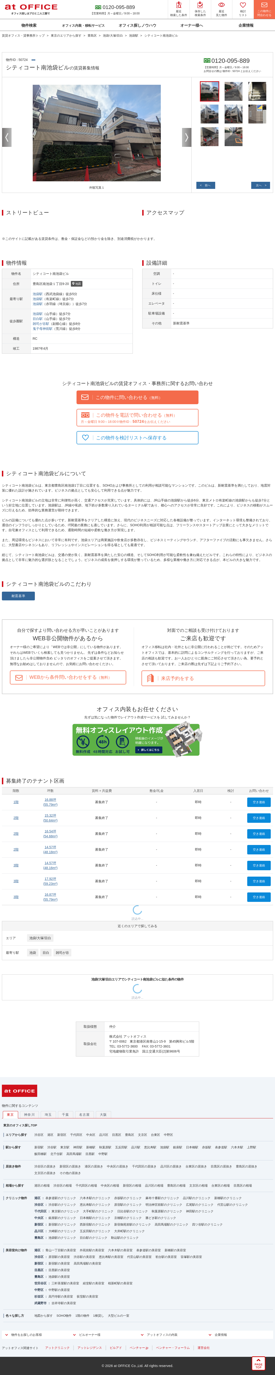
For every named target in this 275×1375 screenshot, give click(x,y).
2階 (16, 818)
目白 (46, 953)
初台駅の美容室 (166, 1257)
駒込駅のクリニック (125, 1237)
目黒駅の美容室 (59, 1270)
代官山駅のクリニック (232, 1204)
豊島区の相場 (176, 1185)
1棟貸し (98, 1315)
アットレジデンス (89, 1348)
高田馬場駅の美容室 (87, 1263)
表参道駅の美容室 (148, 1250)
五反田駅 (121, 1147)
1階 (16, 802)
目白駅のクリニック (93, 1237)
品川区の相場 (154, 1185)
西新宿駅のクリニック (95, 1224)
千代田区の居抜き (144, 1166)
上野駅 (251, 1147)
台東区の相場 (220, 1185)
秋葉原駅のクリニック (167, 1211)
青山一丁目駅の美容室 (60, 1250)
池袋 (32, 953)
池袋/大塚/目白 (40, 938)
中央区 (90, 1135)
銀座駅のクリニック (62, 1218)
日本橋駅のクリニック (95, 1218)
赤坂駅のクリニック (128, 1198)
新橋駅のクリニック (228, 1198)
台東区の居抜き (196, 1166)
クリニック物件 (16, 1198)
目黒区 (116, 1135)
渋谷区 (39, 1135)
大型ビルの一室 (118, 1315)
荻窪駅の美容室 (87, 1296)
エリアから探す (16, 1135)
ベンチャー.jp (139, 1348)
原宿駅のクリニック (128, 1204)
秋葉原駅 (105, 1147)
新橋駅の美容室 (175, 1250)
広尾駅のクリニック (200, 1204)
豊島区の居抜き (246, 1166)
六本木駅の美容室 (120, 1250)
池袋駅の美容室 (59, 1276)
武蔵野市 (40, 1303)
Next (186, 137)
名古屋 (84, 1114)
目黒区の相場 (243, 1185)
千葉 (65, 1114)
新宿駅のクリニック (62, 1224)
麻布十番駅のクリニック (162, 1198)
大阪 (103, 1114)
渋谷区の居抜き (45, 1166)
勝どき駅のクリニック (161, 1218)
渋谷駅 (52, 1147)
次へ (259, 185)
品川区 (103, 1135)
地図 (76, 284)
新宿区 (61, 1135)
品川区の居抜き (171, 1166)
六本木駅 (237, 1147)
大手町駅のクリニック (98, 1211)
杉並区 (39, 1296)
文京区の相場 (198, 1185)
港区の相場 (42, 1185)
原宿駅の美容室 (59, 1257)
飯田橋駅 (40, 1154)
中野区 (168, 1135)
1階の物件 (82, 1315)
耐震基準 (18, 596)
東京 (10, 1114)
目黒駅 (90, 1154)
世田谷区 (40, 1283)
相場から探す (15, 1185)
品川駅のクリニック (196, 1198)
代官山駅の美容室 (139, 1257)
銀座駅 (177, 1147)
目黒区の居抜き (221, 1166)
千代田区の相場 (86, 1185)
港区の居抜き (94, 1166)
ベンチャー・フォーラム (173, 1348)
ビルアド (116, 1348)
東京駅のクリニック (65, 1211)
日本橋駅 (192, 1147)
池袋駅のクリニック (62, 1237)
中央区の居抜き (117, 1166)
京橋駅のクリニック (128, 1218)
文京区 (142, 1135)
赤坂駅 (206, 1147)
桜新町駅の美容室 (120, 1283)
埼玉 (48, 1114)
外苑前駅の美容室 (92, 1250)
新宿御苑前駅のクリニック (132, 1224)
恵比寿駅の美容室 (111, 1257)
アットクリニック (57, 1348)
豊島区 (129, 1135)
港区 (50, 1135)
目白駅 (38, 319)
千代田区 (76, 1135)
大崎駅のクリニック (62, 1231)
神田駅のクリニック (200, 1211)
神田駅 (77, 1147)
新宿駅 (39, 1147)
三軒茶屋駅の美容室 (65, 1283)
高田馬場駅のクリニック (171, 1224)
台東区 (155, 1135)
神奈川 (29, 1114)
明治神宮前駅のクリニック (164, 1204)
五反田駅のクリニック (95, 1231)
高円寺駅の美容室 (61, 1296)
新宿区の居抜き (70, 1166)
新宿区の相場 (132, 1185)
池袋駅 (38, 294)
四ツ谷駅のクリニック (207, 1224)
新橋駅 (90, 1147)
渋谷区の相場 (62, 1185)
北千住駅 (56, 1154)
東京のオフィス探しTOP (20, 1125)
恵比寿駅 (150, 1147)
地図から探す (43, 1315)
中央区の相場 (110, 1185)
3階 (16, 865)
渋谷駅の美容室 (84, 1257)
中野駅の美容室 (59, 1290)
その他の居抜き (70, 1173)
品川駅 (135, 1147)
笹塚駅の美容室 (191, 1257)
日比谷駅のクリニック (132, 1211)
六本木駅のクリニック (95, 1198)
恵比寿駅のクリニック (95, 1204)
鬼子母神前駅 (43, 329)
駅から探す (13, 1147)
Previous (7, 137)
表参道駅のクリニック (60, 1198)
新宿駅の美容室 (59, 1263)
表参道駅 (221, 1147)
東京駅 (64, 1147)
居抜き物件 (13, 1166)
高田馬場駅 (74, 1154)
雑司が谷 (62, 953)
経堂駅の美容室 (93, 1283)
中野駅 (103, 1154)
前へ (207, 185)
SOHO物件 (64, 1315)
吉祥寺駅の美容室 (64, 1303)
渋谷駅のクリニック (62, 1204)
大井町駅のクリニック (129, 1231)
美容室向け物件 (16, 1250)
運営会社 (204, 1348)
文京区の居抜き (45, 1173)
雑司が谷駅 (41, 324)
